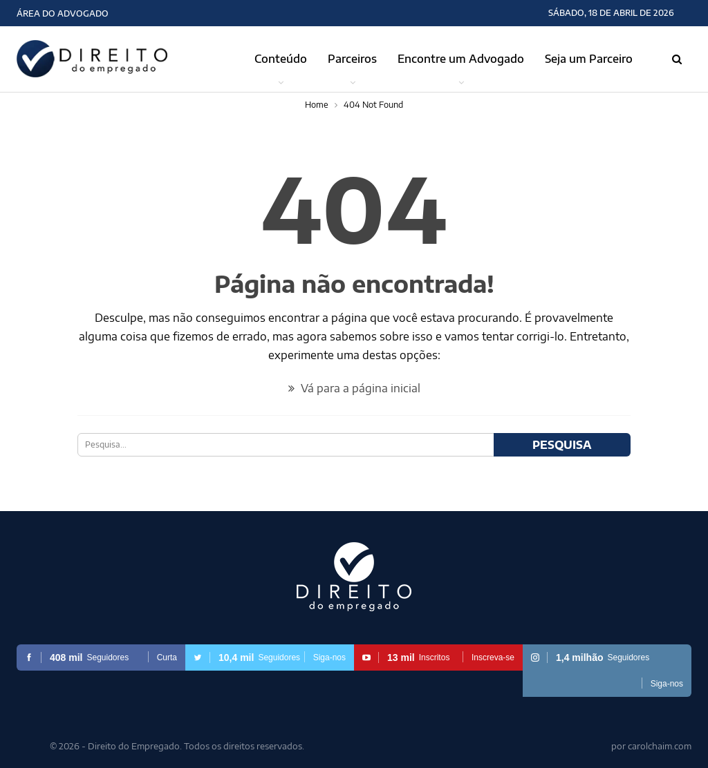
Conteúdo (280, 59)
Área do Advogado (63, 13)
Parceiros (352, 59)
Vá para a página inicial (354, 388)
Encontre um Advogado (461, 59)
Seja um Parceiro (589, 59)
